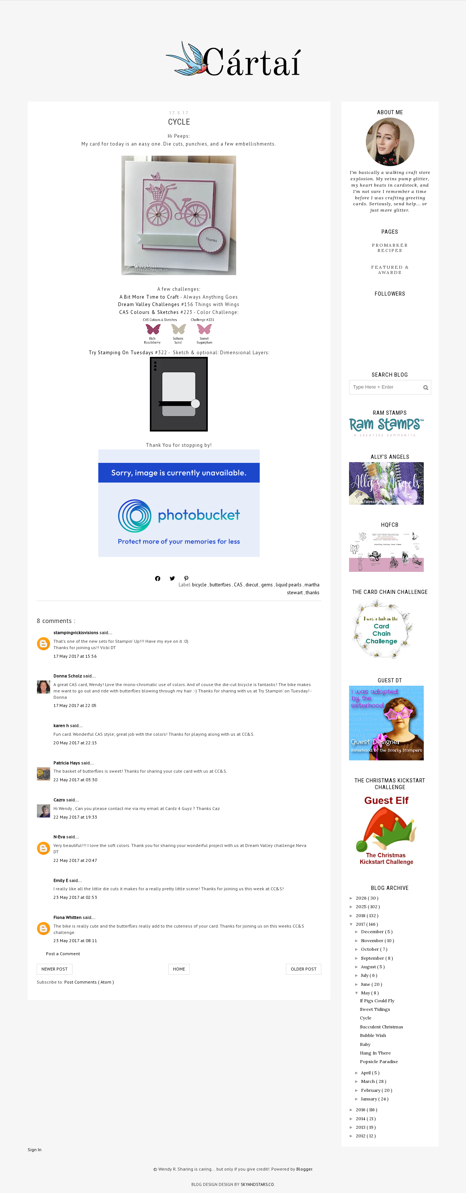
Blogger (304, 1169)
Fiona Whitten (68, 917)
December (373, 931)
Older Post (304, 969)
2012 (361, 1136)
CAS (239, 585)
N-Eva (59, 837)
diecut (252, 585)
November (373, 940)
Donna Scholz (68, 676)
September (373, 958)
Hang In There (375, 1053)
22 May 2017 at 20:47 (75, 860)
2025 (362, 906)
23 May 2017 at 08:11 (75, 940)
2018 (361, 915)
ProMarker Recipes (390, 247)
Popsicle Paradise (379, 1061)
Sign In (34, 1149)
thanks (313, 592)
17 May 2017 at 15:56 (75, 656)
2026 (362, 898)
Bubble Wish (373, 1035)
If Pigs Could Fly (377, 1000)
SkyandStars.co (257, 1184)
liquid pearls (289, 585)
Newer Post (54, 969)
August (369, 966)
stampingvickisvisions (76, 632)
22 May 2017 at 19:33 (75, 817)
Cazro (59, 800)
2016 (361, 1109)
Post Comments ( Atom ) (89, 982)
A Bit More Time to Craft (149, 297)
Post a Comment (63, 953)
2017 (361, 924)
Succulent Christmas (381, 1027)
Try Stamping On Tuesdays (121, 352)
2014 (361, 1118)
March (368, 1081)
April (366, 1072)
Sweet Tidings (375, 1009)
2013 (361, 1127)
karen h (61, 725)
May (366, 993)
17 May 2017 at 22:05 (75, 705)
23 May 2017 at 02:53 (75, 897)
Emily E (61, 880)
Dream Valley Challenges (149, 304)
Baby (365, 1044)
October (370, 949)
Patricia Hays (67, 763)
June (366, 984)
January (369, 1099)
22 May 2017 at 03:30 (75, 779)
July (365, 975)
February (371, 1090)
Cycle (365, 1018)
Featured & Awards (390, 269)
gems (267, 585)
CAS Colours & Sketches (149, 312)
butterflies (221, 585)
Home (179, 969)
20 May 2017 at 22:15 (75, 742)
